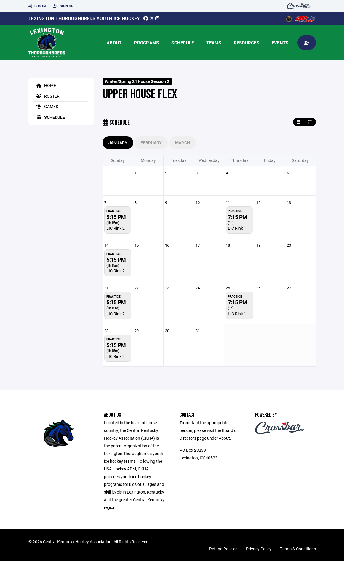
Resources (246, 43)
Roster (47, 96)
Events (280, 43)
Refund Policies (223, 549)
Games (46, 106)
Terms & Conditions (298, 549)
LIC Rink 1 (237, 228)
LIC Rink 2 (115, 228)
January (118, 142)
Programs (146, 43)
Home (45, 85)
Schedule (182, 43)
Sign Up (63, 6)
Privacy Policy (258, 549)
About (114, 43)
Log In (37, 6)
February (151, 142)
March (182, 142)
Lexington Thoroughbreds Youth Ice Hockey (84, 18)
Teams (213, 43)
